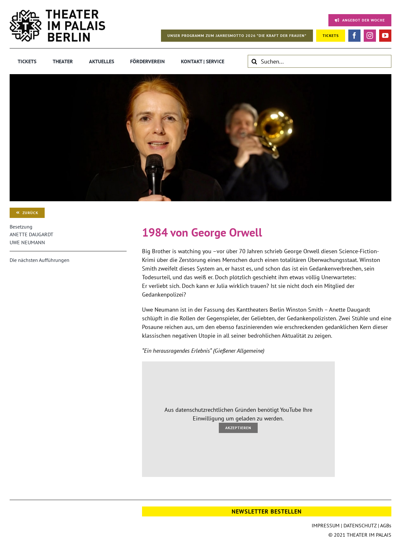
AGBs (385, 525)
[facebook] (354, 36)
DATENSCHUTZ (360, 525)
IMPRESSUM (326, 525)
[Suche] (254, 61)
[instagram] (370, 36)
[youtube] (385, 36)
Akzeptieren (238, 427)
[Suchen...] (319, 61)
